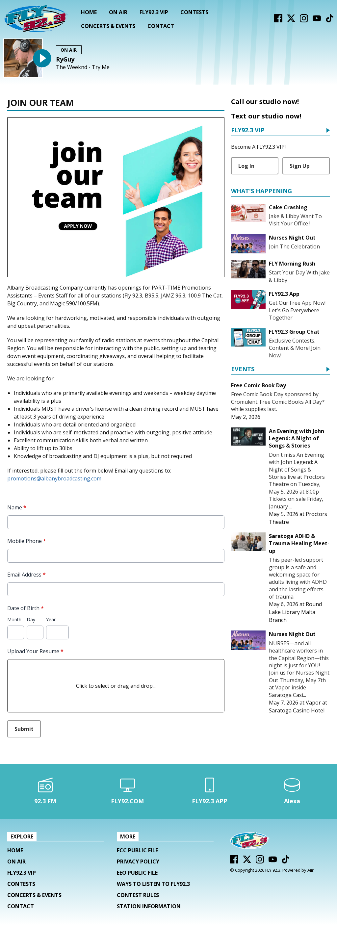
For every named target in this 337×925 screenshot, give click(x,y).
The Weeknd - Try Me (83, 67)
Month (14, 619)
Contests (194, 12)
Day (31, 619)
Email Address (26, 574)
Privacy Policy (138, 861)
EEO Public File (137, 872)
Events (242, 369)
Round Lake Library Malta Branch (295, 612)
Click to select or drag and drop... (116, 685)
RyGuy (65, 59)
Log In (246, 165)
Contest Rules (138, 895)
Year (51, 619)
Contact (160, 26)
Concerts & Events (108, 26)
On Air (118, 12)
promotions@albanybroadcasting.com (54, 478)
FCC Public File (137, 850)
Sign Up (300, 165)
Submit (24, 728)
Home (89, 12)
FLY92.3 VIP (154, 12)
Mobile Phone (26, 541)
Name (16, 507)
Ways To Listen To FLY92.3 (153, 883)
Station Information (149, 906)
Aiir (310, 870)
